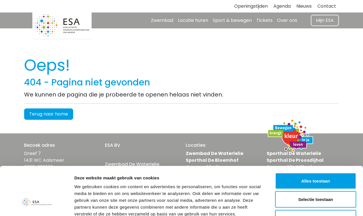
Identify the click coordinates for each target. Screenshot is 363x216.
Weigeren (315, 178)
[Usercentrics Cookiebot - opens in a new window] (37, 205)
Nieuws (304, 6)
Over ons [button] (287, 20)
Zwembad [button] (162, 20)
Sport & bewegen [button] (232, 20)
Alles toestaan (315, 141)
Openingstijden (251, 6)
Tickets (264, 20)
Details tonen (306, 204)
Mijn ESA (325, 20)
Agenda (282, 6)
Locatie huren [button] (193, 20)
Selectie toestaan (315, 160)
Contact (326, 6)
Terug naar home (48, 114)
